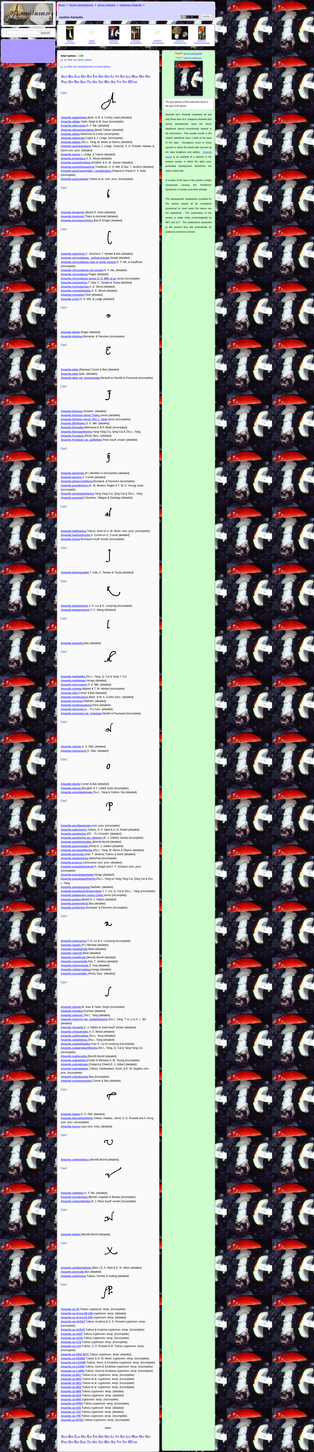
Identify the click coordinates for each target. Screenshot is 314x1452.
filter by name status (80, 59)
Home (61, 5)
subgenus (130, 5)
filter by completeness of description (89, 66)
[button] (45, 32)
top (63, 92)
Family (81, 5)
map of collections (193, 58)
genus (106, 5)
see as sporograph (192, 53)
